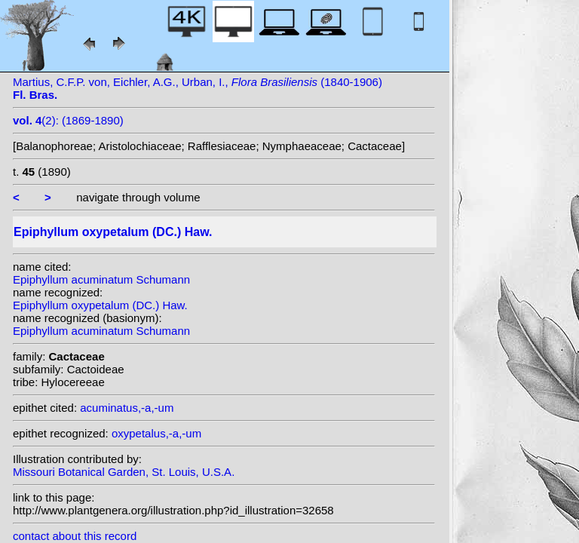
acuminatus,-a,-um (126, 407)
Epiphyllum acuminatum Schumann (101, 279)
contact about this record (74, 535)
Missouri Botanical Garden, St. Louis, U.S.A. (123, 471)
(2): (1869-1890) (68, 120)
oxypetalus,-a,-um (156, 433)
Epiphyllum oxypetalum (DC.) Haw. (100, 305)
